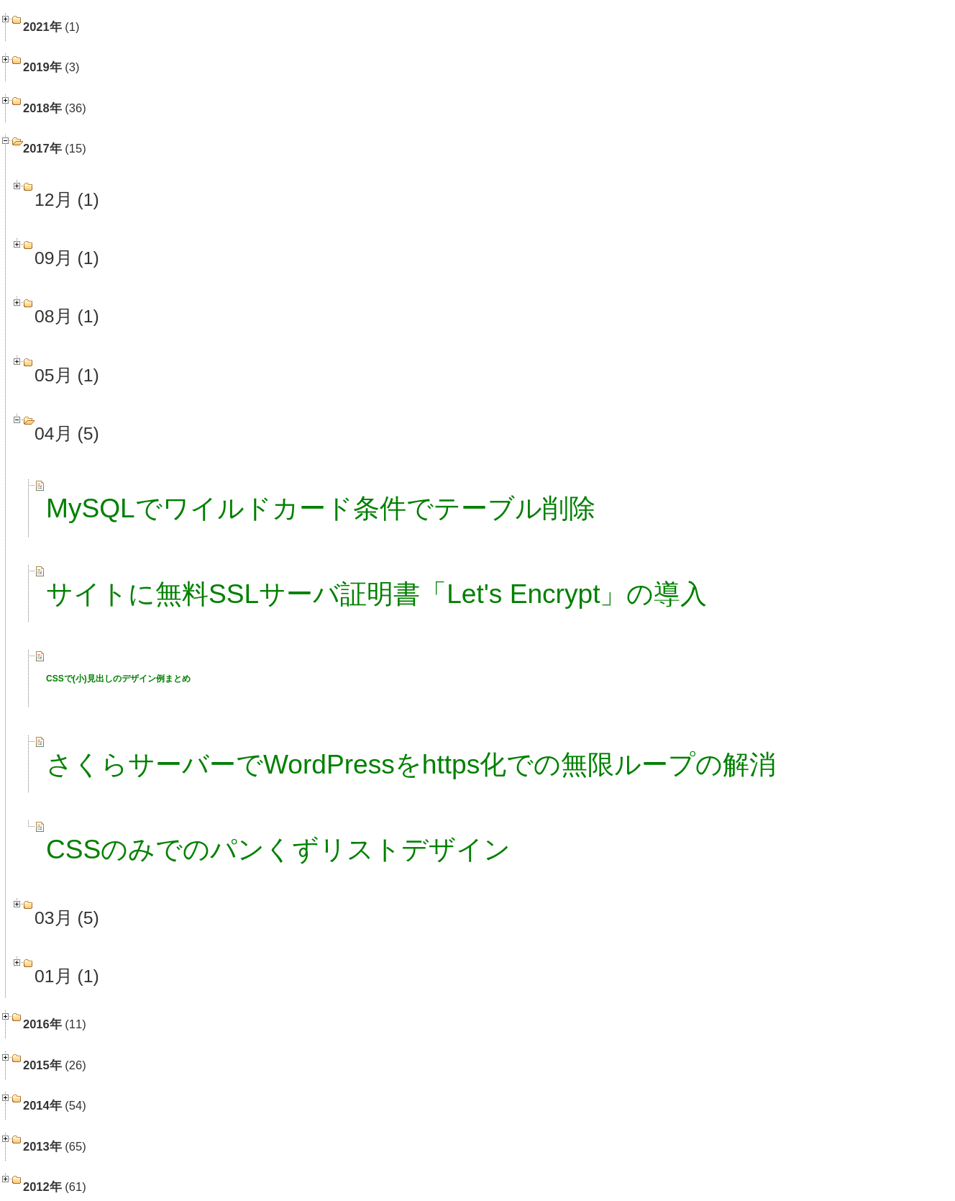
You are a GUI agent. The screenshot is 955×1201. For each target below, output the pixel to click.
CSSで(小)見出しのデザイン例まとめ (118, 679)
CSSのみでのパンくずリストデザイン (278, 849)
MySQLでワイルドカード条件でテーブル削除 (320, 508)
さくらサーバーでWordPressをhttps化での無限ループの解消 (411, 764)
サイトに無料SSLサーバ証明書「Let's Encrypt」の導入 (377, 594)
